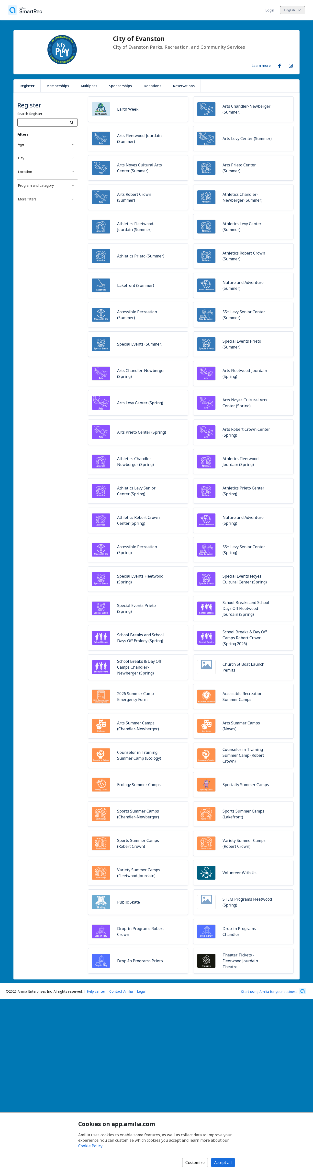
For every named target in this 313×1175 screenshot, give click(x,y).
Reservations (184, 85)
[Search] (72, 122)
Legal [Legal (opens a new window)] (141, 991)
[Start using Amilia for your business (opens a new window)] (273, 991)
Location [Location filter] (25, 171)
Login (269, 10)
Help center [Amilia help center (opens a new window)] (96, 991)
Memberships (57, 85)
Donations (152, 85)
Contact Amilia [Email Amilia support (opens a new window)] (121, 991)
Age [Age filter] (21, 144)
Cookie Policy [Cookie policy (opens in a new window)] (90, 1146)
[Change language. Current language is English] (292, 10)
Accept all (223, 1162)
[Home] (25, 10)
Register (27, 85)
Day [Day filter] (21, 158)
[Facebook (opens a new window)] (279, 65)
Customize (195, 1162)
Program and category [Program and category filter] (36, 185)
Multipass (89, 85)
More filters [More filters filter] (27, 199)
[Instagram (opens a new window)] (291, 65)
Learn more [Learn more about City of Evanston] (261, 65)
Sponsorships (120, 85)
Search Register (29, 113)
